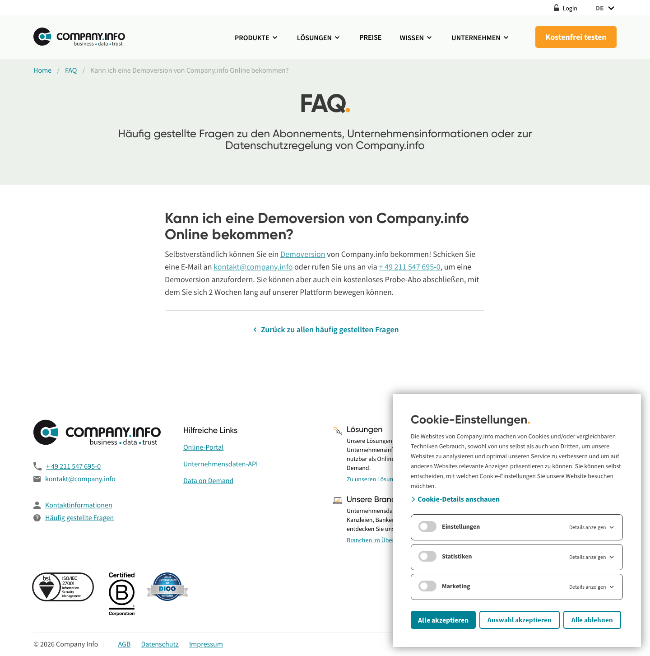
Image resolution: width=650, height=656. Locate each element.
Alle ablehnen (592, 619)
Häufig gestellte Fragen (79, 517)
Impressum (206, 644)
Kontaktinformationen (78, 505)
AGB (124, 644)
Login (565, 8)
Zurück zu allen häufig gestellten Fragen (325, 329)
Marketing (444, 586)
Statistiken (445, 556)
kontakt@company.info (253, 266)
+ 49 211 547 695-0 (409, 266)
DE (606, 8)
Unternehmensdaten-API (220, 464)
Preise (370, 37)
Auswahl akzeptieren (520, 619)
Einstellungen (449, 526)
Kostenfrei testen (575, 37)
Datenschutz (160, 644)
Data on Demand (208, 480)
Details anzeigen (592, 527)
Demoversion (302, 254)
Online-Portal (203, 447)
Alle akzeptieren (443, 619)
